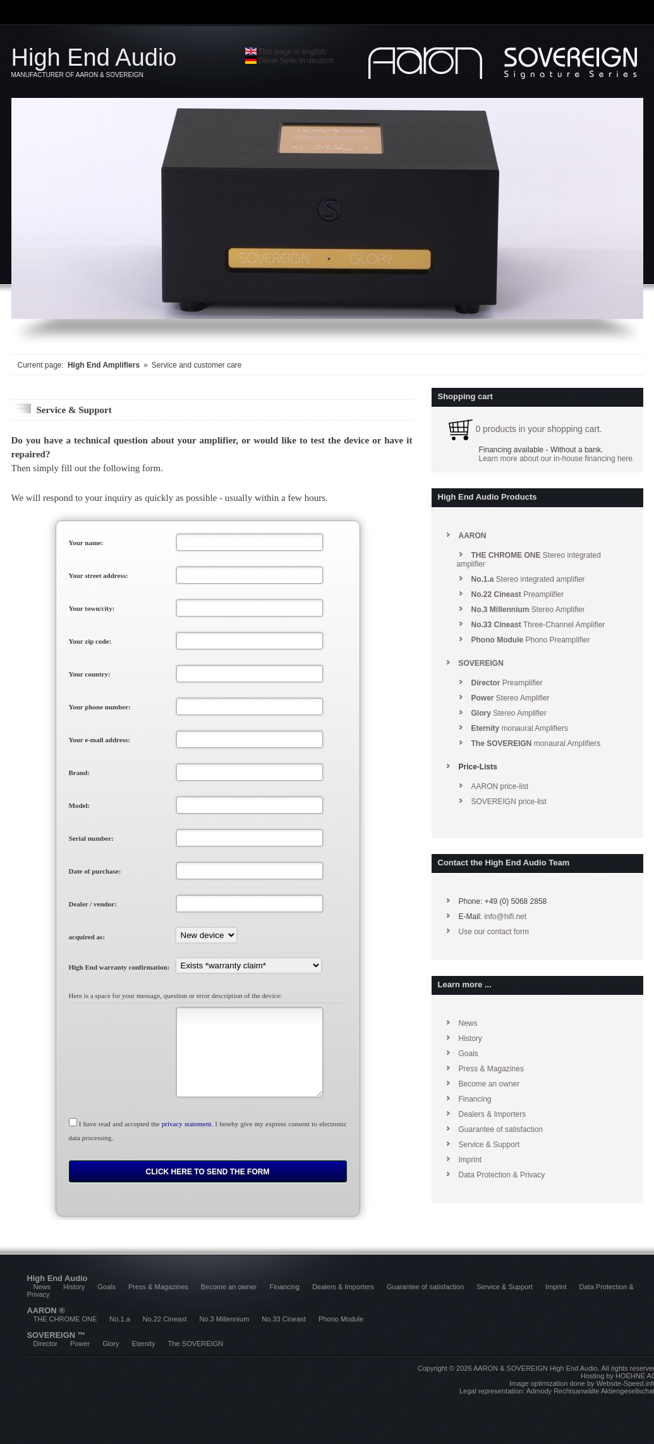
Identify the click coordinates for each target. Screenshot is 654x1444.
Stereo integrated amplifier (528, 579)
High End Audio (128, 61)
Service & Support (489, 1144)
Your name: (86, 542)
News (468, 1023)
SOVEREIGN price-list (509, 801)
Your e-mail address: (99, 739)
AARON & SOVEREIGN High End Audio (535, 1368)
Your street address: (98, 575)
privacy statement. (187, 1124)
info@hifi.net (505, 916)
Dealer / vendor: (93, 904)
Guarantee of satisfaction (501, 1129)
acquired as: (87, 937)
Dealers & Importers (492, 1114)
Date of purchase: (95, 871)
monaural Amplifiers (519, 728)
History (470, 1038)
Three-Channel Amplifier (538, 624)
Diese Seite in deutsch (289, 60)
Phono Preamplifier (530, 639)
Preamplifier (517, 594)
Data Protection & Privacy (502, 1174)
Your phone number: (100, 707)
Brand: (79, 772)
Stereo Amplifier (528, 609)
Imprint (470, 1159)
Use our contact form (494, 931)
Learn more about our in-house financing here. (557, 458)
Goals (468, 1053)
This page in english (285, 51)
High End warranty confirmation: (119, 967)
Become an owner (489, 1084)
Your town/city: (92, 608)
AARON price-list (500, 786)
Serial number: (91, 838)
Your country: (90, 674)
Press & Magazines (491, 1068)
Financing (475, 1099)
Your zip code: (90, 641)
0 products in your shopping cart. (523, 429)
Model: (79, 805)
